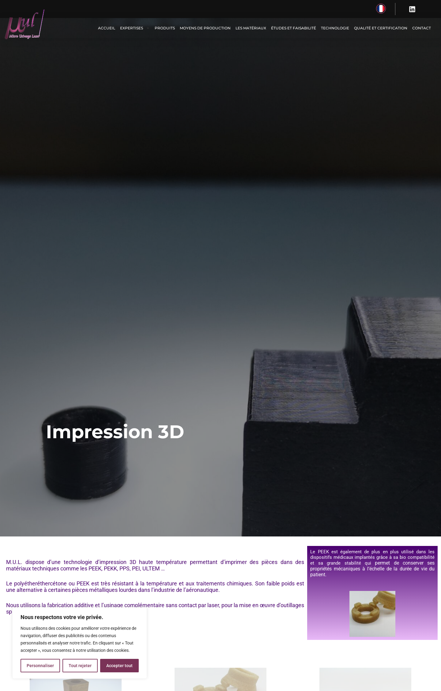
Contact (421, 28)
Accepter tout (119, 665)
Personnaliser (40, 665)
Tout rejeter (80, 665)
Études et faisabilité (293, 28)
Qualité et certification (380, 28)
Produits (165, 28)
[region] (79, 643)
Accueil (106, 28)
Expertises (135, 28)
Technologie (335, 28)
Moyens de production (205, 28)
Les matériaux (251, 28)
